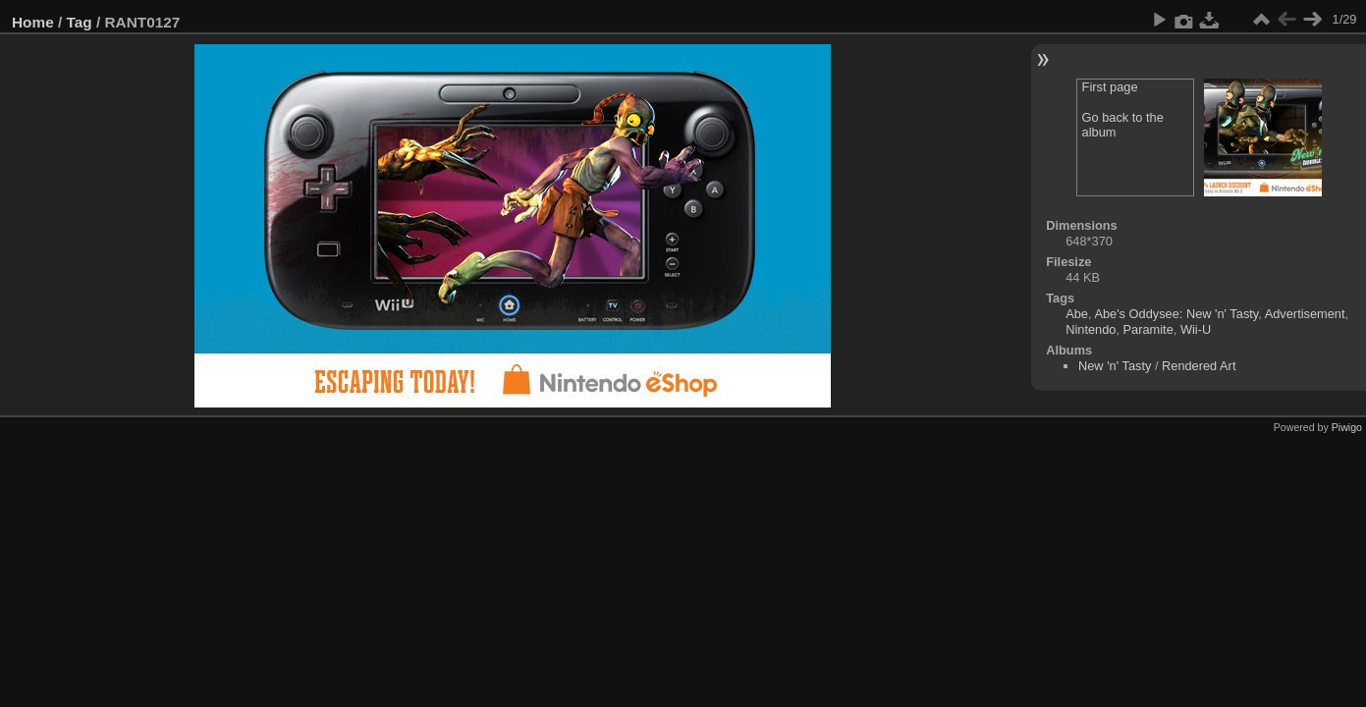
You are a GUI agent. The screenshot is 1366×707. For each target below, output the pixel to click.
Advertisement (1305, 313)
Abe (1076, 313)
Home (33, 22)
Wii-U (1195, 329)
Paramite (1148, 329)
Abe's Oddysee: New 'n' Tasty (1176, 313)
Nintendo (1090, 329)
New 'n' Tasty (1114, 365)
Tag (79, 22)
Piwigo (1347, 427)
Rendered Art (1198, 365)
